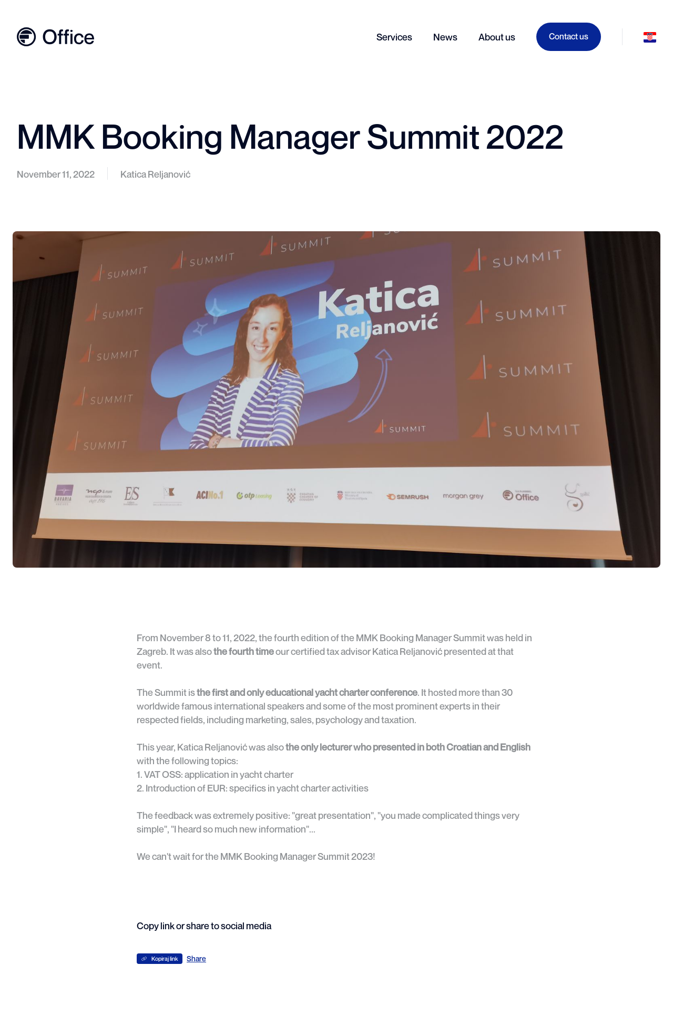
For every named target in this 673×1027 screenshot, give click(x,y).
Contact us (568, 36)
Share (196, 958)
